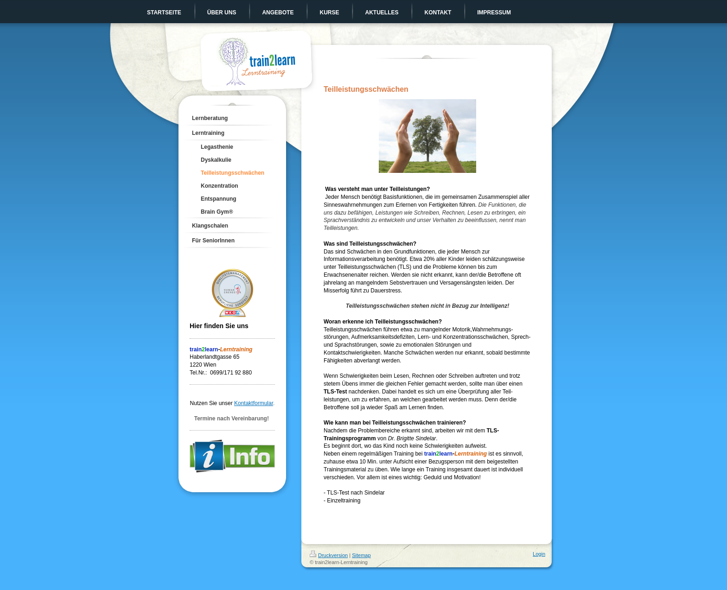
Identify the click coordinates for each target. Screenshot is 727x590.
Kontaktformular (253, 403)
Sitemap (361, 555)
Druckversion (329, 555)
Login (539, 554)
